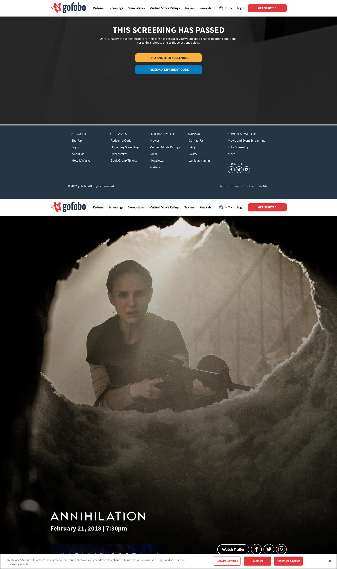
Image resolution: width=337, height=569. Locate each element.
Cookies (249, 186)
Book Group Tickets (124, 160)
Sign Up (77, 140)
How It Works (81, 160)
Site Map (263, 186)
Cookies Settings (200, 160)
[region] (168, 561)
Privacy (236, 186)
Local (153, 154)
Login (75, 147)
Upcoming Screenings (125, 147)
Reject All (257, 561)
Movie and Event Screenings (246, 140)
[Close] (330, 561)
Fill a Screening (238, 147)
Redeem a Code (121, 140)
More (231, 154)
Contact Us (196, 140)
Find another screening (168, 58)
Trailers (155, 167)
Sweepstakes (119, 154)
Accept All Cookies (288, 561)
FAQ (192, 147)
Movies (154, 140)
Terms (223, 186)
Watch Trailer (233, 549)
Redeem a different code (169, 69)
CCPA (193, 154)
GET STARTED (267, 8)
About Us (78, 154)
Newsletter (157, 160)
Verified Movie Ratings (165, 147)
